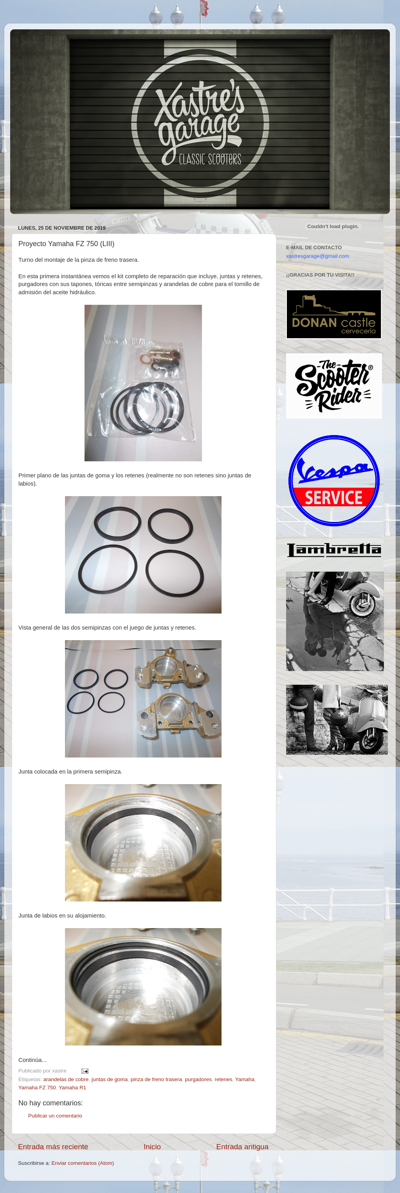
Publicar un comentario (55, 1116)
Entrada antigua (242, 1147)
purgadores (198, 1079)
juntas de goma (110, 1079)
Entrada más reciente (53, 1147)
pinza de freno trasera (156, 1079)
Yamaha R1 (72, 1087)
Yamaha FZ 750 (37, 1087)
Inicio (152, 1147)
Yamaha (244, 1079)
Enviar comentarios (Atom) (83, 1163)
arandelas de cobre (66, 1079)
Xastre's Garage (33, 39)
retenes (223, 1079)
